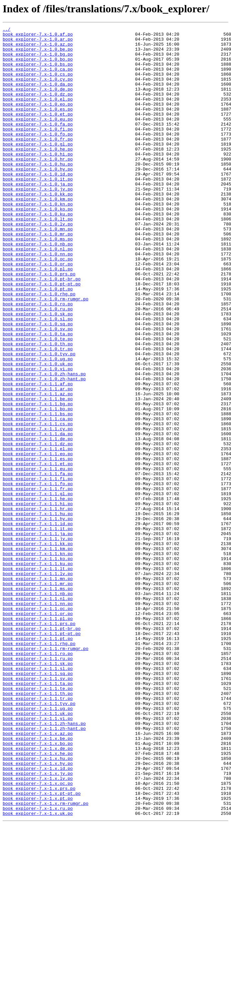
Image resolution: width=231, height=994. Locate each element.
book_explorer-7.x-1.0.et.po (38, 132)
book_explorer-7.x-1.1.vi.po (38, 857)
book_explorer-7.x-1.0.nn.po (38, 300)
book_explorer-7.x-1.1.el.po (38, 533)
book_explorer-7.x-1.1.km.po (38, 653)
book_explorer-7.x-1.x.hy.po (38, 911)
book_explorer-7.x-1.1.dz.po (38, 527)
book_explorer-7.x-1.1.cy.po (38, 509)
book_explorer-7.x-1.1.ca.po (38, 497)
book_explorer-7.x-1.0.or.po (38, 312)
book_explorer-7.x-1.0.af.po (38, 36)
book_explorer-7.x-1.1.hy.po (38, 617)
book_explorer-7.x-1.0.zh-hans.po (44, 444)
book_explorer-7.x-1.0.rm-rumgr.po (45, 354)
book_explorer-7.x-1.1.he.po (38, 593)
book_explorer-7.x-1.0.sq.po (38, 384)
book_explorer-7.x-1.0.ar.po (38, 42)
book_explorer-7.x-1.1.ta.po (38, 815)
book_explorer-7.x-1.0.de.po (38, 102)
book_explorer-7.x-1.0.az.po (38, 48)
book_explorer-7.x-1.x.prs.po (39, 941)
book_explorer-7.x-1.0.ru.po (38, 366)
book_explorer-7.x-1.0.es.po (38, 126)
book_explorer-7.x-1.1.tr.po (38, 833)
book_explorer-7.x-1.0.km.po (38, 234)
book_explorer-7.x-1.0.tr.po (38, 414)
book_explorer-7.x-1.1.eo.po (38, 539)
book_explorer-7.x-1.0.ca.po (38, 78)
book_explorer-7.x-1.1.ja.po (38, 635)
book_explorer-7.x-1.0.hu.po (38, 192)
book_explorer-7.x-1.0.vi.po (38, 438)
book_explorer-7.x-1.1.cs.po (38, 503)
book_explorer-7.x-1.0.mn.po (38, 270)
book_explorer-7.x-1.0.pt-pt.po (42, 336)
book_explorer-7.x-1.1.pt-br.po (42, 749)
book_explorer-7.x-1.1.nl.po (38, 713)
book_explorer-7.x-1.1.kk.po (38, 647)
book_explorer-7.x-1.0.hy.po (38, 198)
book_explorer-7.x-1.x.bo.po (38, 887)
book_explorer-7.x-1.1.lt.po (38, 677)
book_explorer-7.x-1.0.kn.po (38, 240)
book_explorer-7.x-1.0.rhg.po (39, 348)
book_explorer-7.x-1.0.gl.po (38, 168)
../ (6, 30)
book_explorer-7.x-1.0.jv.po (38, 222)
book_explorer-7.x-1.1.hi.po (38, 599)
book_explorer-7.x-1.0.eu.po (38, 138)
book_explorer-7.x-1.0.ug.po (38, 426)
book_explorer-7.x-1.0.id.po (38, 204)
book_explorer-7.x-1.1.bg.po (38, 480)
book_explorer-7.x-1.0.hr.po (38, 186)
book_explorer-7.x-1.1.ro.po (38, 779)
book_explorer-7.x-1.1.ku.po (38, 671)
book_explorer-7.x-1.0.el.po (38, 114)
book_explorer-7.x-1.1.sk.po (38, 791)
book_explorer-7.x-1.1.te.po (38, 821)
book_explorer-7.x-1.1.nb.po (38, 707)
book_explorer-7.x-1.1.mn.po (38, 689)
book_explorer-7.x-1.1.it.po (38, 629)
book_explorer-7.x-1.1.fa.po (38, 563)
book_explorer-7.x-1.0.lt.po (38, 258)
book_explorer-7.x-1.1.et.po (38, 551)
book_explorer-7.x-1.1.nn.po (38, 719)
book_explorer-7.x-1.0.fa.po (38, 144)
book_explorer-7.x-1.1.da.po (38, 515)
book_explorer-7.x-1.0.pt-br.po (42, 330)
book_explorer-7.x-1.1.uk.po (38, 851)
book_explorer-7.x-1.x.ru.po (38, 965)
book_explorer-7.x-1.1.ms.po (38, 701)
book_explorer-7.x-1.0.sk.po (38, 372)
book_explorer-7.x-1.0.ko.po (38, 246)
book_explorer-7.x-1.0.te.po (38, 402)
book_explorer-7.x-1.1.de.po (38, 521)
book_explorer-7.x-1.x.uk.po (38, 971)
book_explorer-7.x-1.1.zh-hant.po (44, 869)
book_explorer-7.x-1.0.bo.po (38, 66)
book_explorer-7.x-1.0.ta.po (38, 396)
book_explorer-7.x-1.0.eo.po (38, 120)
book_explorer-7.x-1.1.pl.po (38, 737)
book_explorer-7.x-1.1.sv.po (38, 809)
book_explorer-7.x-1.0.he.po (38, 174)
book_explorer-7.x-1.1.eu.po (38, 557)
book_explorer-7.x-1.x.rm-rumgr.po (45, 959)
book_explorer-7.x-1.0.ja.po (38, 216)
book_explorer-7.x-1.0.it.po (38, 210)
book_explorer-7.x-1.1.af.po (38, 456)
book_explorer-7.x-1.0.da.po (38, 96)
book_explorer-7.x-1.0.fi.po (38, 150)
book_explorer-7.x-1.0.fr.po (38, 162)
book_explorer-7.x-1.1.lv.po (38, 683)
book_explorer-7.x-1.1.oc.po (38, 725)
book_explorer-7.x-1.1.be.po (38, 474)
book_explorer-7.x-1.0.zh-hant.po (44, 450)
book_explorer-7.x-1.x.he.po (38, 899)
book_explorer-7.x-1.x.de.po (38, 893)
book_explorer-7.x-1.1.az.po (38, 468)
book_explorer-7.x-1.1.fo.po (38, 575)
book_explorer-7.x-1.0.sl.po (38, 378)
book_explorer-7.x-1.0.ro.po (38, 360)
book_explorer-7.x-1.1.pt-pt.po (42, 755)
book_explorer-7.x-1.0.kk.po (38, 228)
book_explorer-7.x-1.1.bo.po (38, 486)
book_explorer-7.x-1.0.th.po (38, 408)
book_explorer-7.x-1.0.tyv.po (39, 420)
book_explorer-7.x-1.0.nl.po (38, 294)
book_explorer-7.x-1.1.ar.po (38, 462)
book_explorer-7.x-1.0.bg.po (38, 60)
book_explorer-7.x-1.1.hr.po (38, 605)
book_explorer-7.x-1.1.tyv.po (39, 839)
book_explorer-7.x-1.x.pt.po (38, 953)
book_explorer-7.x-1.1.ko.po (38, 665)
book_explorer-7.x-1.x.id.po (38, 917)
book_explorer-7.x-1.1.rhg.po (39, 767)
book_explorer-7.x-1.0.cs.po (38, 84)
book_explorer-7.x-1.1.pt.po (38, 761)
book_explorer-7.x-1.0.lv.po (38, 264)
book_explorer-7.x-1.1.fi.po (38, 569)
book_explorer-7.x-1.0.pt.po (38, 342)
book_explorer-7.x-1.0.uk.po (38, 432)
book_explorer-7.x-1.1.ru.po (38, 785)
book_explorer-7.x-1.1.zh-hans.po (44, 863)
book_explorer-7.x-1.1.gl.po (38, 587)
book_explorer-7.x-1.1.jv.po (38, 641)
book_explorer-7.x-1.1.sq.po (38, 803)
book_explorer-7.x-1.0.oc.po (38, 306)
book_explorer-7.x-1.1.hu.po (38, 611)
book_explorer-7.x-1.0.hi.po (38, 180)
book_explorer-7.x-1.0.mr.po (38, 276)
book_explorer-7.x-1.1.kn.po (38, 659)
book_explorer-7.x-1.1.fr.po (38, 581)
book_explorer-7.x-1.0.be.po (38, 54)
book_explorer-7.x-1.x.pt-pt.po (42, 947)
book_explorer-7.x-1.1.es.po (38, 545)
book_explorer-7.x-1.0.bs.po (38, 72)
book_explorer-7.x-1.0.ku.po (38, 252)
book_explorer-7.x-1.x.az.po (38, 875)
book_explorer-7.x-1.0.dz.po (38, 108)
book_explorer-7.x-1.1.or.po (38, 731)
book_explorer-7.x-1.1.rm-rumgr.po (45, 773)
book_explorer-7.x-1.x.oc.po (38, 935)
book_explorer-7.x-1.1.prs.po (39, 743)
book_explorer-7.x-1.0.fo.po (38, 156)
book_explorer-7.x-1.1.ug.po (38, 845)
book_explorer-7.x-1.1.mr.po (38, 695)
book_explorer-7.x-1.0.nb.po (38, 288)
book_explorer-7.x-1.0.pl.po (38, 318)
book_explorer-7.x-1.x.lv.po (38, 929)
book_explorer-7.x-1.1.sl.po (38, 797)
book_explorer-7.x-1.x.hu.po (38, 905)
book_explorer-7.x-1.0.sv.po (38, 390)
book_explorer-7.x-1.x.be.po (38, 881)
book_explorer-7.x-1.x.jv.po (38, 923)
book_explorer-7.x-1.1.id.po (38, 623)
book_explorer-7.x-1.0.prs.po (39, 324)
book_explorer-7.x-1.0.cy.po (38, 90)
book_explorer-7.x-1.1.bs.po (38, 492)
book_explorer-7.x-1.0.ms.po (38, 282)
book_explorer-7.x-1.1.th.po (38, 827)
